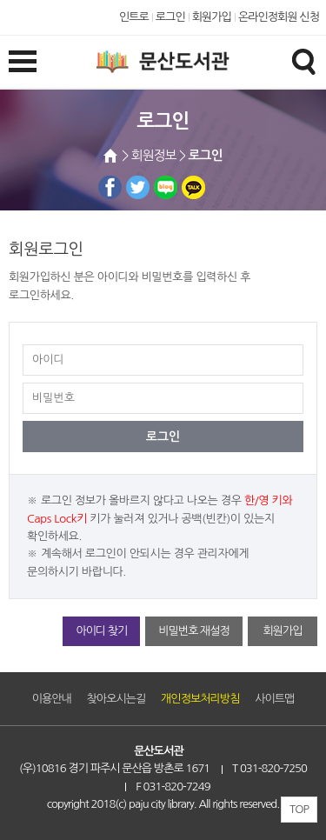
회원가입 (211, 17)
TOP (299, 809)
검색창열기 (303, 61)
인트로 (134, 17)
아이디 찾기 (101, 631)
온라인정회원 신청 (278, 17)
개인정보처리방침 (200, 698)
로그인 (170, 17)
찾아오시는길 (116, 698)
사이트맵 (274, 698)
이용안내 (51, 698)
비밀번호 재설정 (193, 631)
